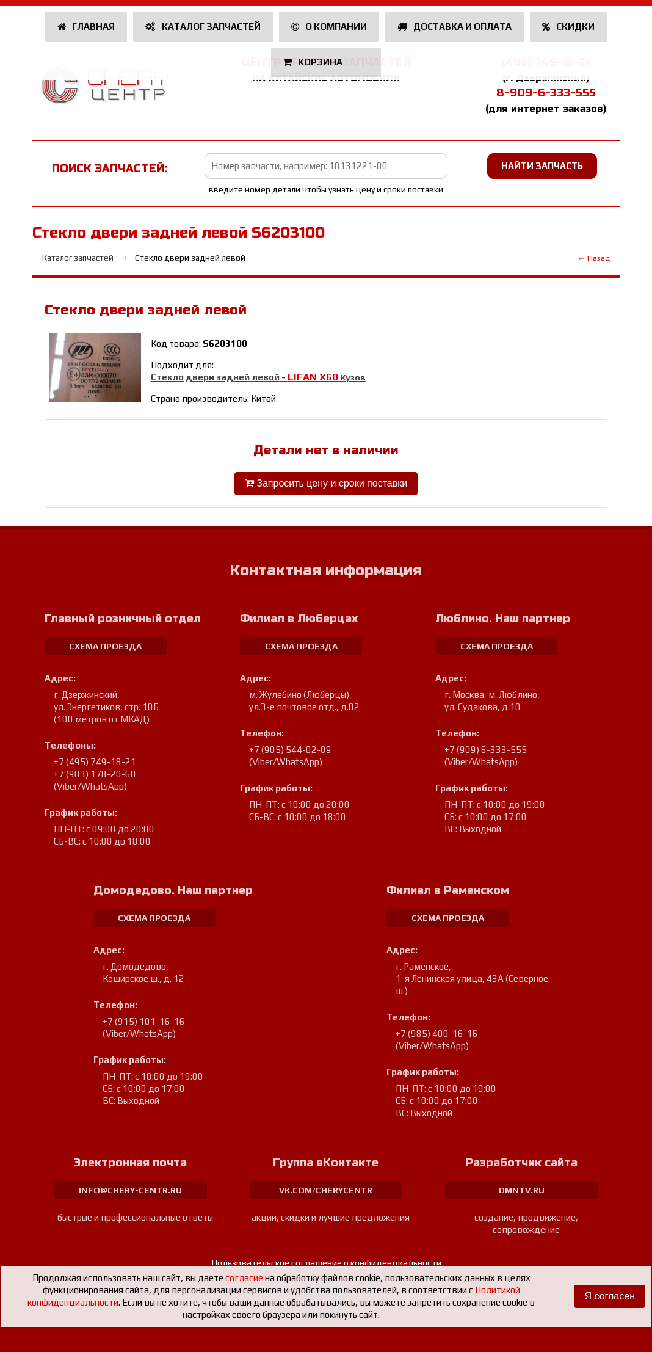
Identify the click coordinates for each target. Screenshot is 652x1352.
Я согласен (609, 1296)
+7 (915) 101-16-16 (144, 1021)
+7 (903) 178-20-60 (95, 774)
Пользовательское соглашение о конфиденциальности (326, 1263)
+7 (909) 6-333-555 (485, 749)
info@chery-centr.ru (130, 1190)
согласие (244, 1278)
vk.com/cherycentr (325, 1190)
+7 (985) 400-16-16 (437, 1033)
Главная (86, 26)
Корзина (314, 62)
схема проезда (105, 646)
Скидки (568, 26)
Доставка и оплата (454, 26)
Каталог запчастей (203, 26)
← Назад (594, 258)
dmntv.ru (522, 1190)
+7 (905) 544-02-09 (290, 749)
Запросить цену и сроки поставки (326, 483)
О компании (329, 26)
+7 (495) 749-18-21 (95, 762)
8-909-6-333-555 (546, 93)
